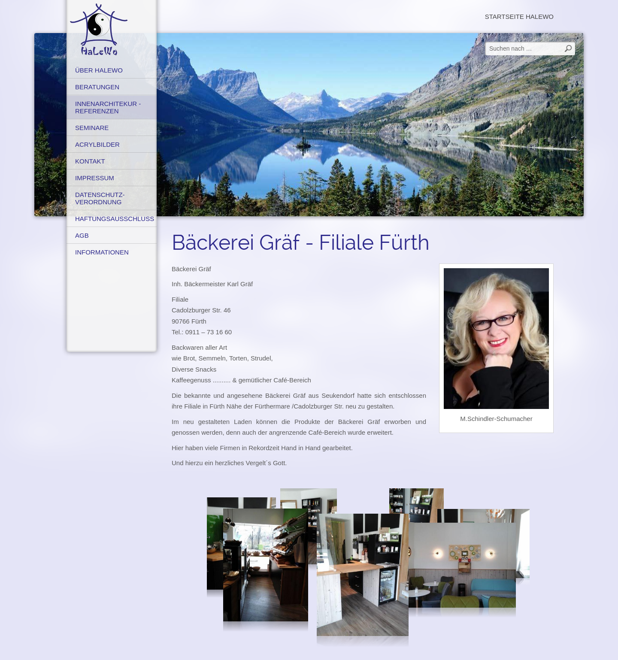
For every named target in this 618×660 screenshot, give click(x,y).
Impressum (94, 178)
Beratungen (97, 87)
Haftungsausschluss (114, 218)
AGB (82, 235)
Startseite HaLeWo (519, 16)
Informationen (102, 252)
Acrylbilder (97, 144)
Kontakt (90, 161)
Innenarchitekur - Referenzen (108, 107)
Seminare (92, 127)
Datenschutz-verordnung (100, 198)
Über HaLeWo (99, 70)
